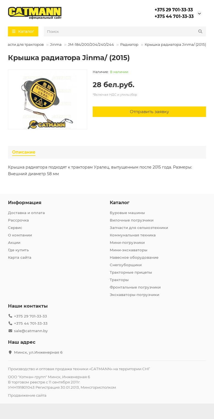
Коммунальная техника (133, 235)
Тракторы (119, 279)
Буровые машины (127, 212)
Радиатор (129, 44)
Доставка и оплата (26, 212)
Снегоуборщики (126, 265)
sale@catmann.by (31, 331)
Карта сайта (19, 257)
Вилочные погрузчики (131, 220)
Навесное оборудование (134, 257)
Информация (25, 202)
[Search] (125, 31)
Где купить (18, 250)
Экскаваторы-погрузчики (134, 294)
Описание (23, 152)
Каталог (120, 202)
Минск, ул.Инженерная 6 (38, 352)
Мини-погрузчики (127, 242)
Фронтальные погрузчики (135, 287)
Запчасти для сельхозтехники (139, 227)
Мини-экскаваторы (128, 250)
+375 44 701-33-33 (174, 16)
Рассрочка (18, 220)
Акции (14, 242)
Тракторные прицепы (131, 272)
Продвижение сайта (27, 395)
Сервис (15, 227)
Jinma (56, 44)
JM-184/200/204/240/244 (91, 44)
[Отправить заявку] (149, 111)
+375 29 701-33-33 (174, 9)
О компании (20, 235)
